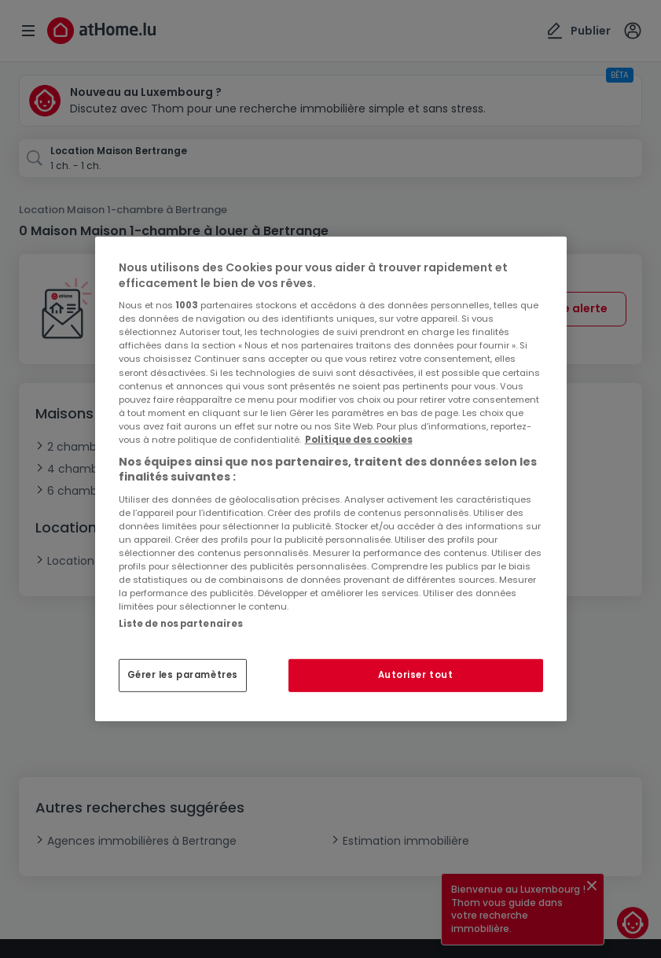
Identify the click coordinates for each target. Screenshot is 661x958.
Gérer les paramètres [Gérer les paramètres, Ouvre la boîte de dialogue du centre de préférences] (182, 675)
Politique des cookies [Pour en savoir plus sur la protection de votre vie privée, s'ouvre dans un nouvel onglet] (359, 439)
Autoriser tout (416, 675)
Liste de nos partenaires (181, 623)
